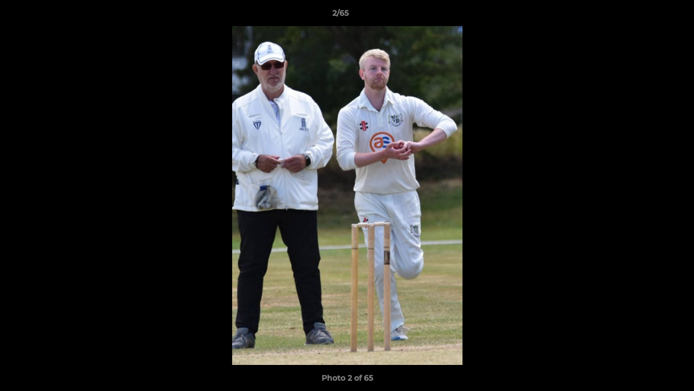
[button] (648, 16)
